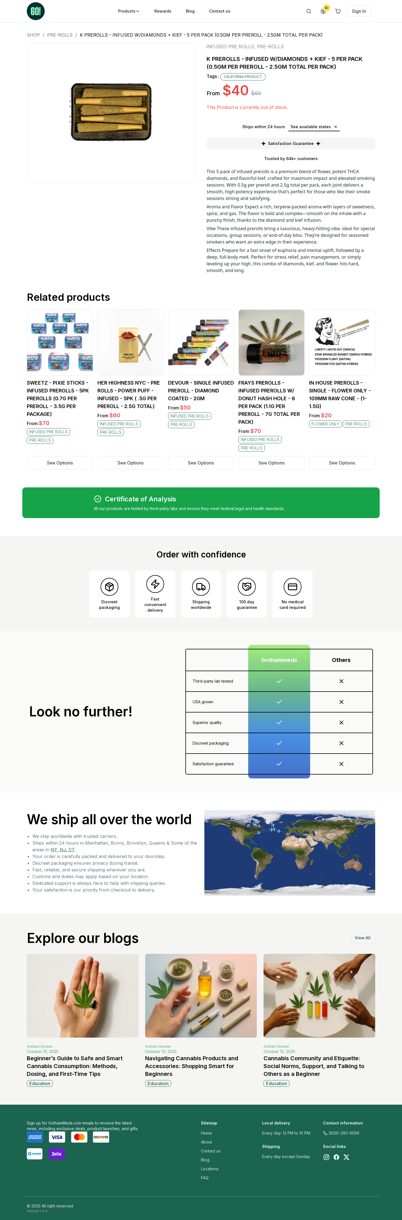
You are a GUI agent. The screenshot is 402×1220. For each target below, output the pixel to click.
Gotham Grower (39, 1046)
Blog (205, 1159)
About (206, 1142)
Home (206, 1133)
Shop (33, 35)
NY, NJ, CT (63, 849)
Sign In (359, 11)
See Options (60, 463)
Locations (210, 1168)
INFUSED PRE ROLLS (230, 46)
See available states (314, 126)
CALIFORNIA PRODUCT (243, 77)
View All (362, 937)
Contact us (211, 1150)
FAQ (205, 1177)
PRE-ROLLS (60, 35)
